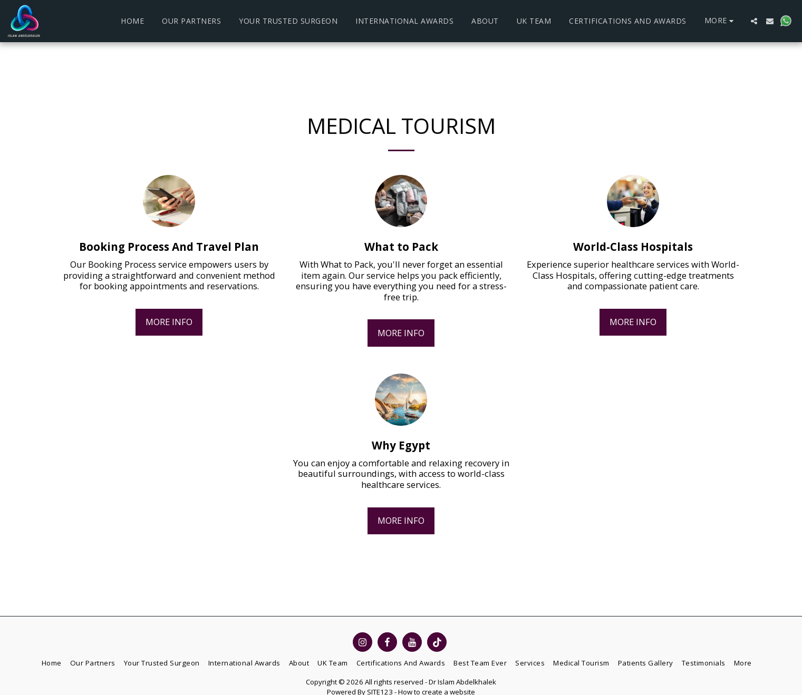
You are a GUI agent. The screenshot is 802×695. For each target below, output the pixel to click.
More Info (169, 322)
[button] (754, 21)
